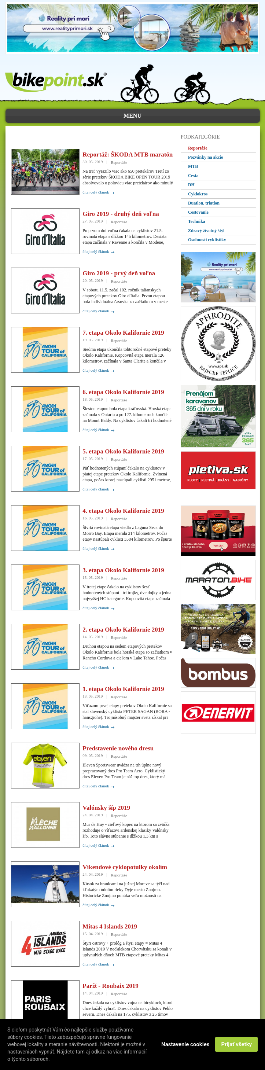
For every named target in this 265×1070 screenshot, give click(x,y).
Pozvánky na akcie (205, 157)
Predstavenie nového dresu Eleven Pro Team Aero (118, 748)
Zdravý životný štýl (206, 230)
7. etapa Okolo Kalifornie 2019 (123, 332)
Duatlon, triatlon (204, 203)
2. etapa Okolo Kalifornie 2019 (123, 629)
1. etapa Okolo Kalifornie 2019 (123, 688)
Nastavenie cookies (185, 1044)
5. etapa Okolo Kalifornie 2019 (123, 451)
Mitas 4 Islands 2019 (109, 926)
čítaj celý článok (95, 192)
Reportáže (197, 148)
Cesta (193, 175)
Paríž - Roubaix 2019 (110, 985)
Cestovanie (198, 212)
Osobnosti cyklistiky (207, 239)
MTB (193, 166)
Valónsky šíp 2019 (106, 807)
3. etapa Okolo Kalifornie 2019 (123, 570)
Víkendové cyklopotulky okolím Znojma (124, 867)
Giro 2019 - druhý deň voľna (120, 213)
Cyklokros (197, 193)
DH (191, 184)
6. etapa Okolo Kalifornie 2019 (123, 392)
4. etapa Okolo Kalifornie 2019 (123, 510)
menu (132, 116)
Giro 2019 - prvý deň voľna (118, 273)
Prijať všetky (236, 1044)
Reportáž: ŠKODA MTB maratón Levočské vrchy (127, 154)
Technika (196, 221)
